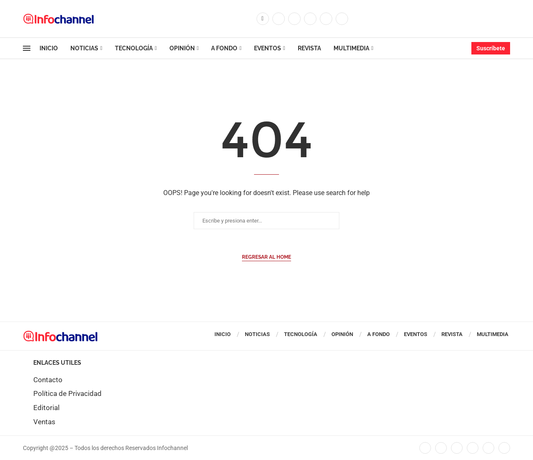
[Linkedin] (310, 18)
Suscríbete (490, 48)
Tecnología (134, 48)
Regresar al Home (266, 257)
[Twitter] (278, 18)
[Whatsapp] (342, 18)
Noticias (84, 48)
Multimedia (351, 48)
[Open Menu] (26, 48)
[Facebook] (263, 18)
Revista (309, 48)
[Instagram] (294, 18)
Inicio (49, 48)
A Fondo (224, 48)
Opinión (182, 48)
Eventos (267, 48)
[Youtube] (326, 18)
